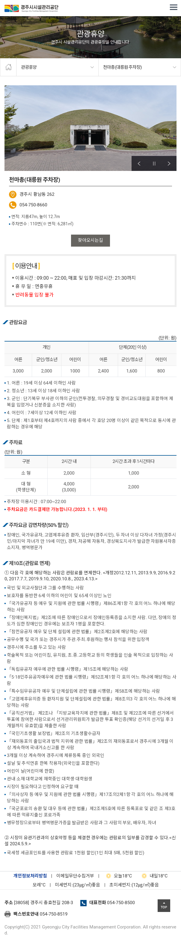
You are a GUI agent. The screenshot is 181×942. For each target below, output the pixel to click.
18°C (117, 876)
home (8, 67)
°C (34, 885)
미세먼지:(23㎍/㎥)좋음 (77, 885)
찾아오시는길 (90, 240)
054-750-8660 (33, 205)
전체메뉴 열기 (173, 7)
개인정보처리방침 (30, 876)
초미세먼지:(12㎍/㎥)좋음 (134, 885)
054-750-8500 (121, 902)
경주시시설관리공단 (31, 9)
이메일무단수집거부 (75, 876)
